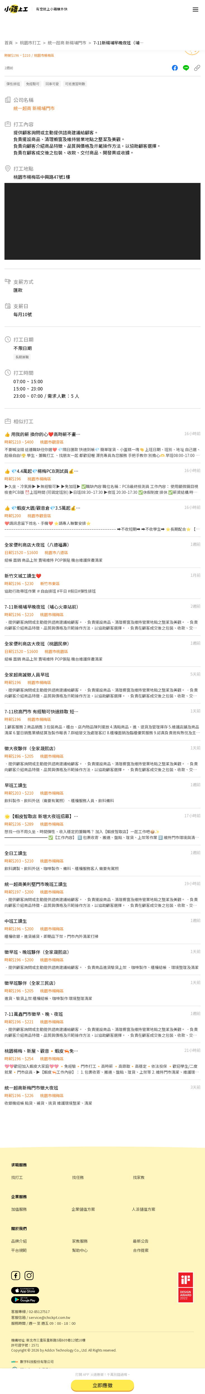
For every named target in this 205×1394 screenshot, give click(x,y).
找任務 (78, 1177)
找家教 (139, 1177)
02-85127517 (39, 1311)
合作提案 (141, 1250)
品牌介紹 (19, 1241)
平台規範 (19, 1250)
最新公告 (141, 1241)
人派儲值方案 (143, 1209)
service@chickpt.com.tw (49, 1317)
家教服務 (80, 1241)
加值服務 (19, 1209)
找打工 (17, 1177)
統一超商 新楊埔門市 (67, 43)
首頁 (8, 43)
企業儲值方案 (83, 1209)
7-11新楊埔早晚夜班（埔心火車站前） (118, 43)
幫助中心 (80, 1250)
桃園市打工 (30, 43)
